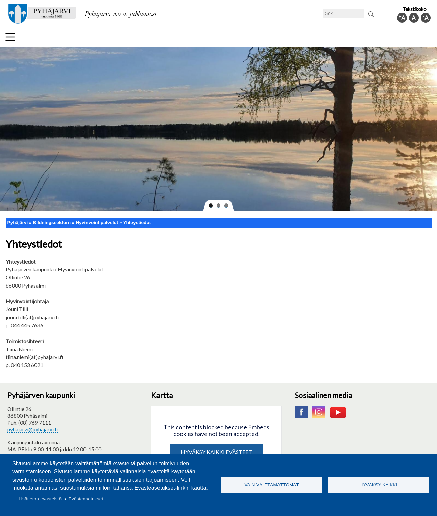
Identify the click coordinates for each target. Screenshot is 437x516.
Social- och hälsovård (196, 38)
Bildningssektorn (116, 38)
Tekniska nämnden (64, 38)
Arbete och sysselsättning (291, 38)
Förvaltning (346, 38)
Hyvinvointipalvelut (97, 219)
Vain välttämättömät (272, 484)
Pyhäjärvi (17, 219)
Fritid (153, 38)
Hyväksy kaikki (378, 484)
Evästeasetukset (86, 498)
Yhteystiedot (137, 219)
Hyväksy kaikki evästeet (216, 449)
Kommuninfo (385, 38)
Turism (241, 38)
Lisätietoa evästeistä (40, 498)
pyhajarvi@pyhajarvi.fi (32, 427)
